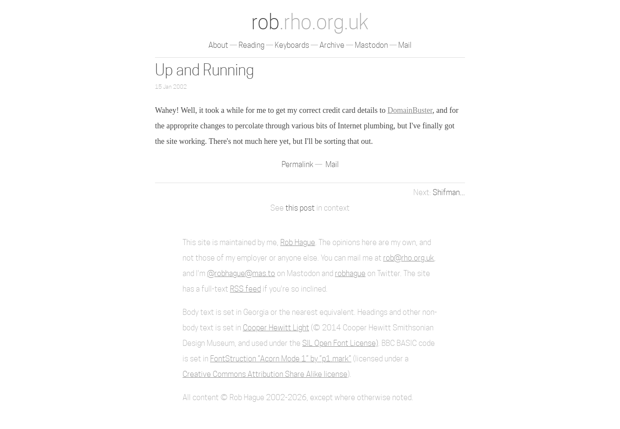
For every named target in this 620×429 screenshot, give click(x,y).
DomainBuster (410, 110)
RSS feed (245, 288)
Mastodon (371, 45)
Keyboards (292, 45)
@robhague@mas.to (241, 273)
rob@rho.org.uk (408, 257)
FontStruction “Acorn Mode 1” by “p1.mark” (280, 358)
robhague (350, 273)
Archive (331, 45)
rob (310, 21)
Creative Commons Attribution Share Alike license (265, 374)
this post (300, 207)
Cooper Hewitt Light (276, 327)
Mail (405, 45)
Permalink (298, 164)
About (218, 45)
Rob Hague (297, 242)
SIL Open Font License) (340, 343)
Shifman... (449, 192)
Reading (251, 45)
